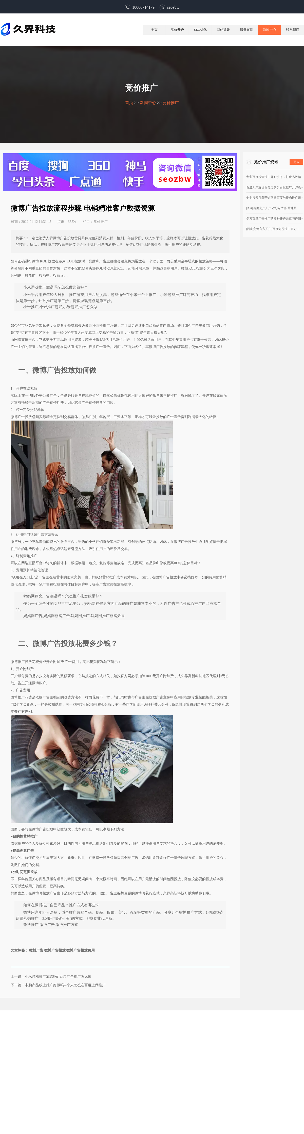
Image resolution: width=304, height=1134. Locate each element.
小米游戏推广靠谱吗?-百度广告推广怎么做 (60, 979)
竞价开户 (177, 29)
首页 (129, 103)
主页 (154, 29)
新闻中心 (269, 29)
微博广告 (38, 953)
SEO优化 (200, 29)
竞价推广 (171, 103)
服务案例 (246, 29)
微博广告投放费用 (83, 953)
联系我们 (292, 29)
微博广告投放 (57, 953)
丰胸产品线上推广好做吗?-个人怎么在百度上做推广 (67, 987)
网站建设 (223, 29)
